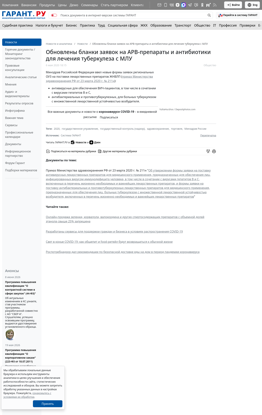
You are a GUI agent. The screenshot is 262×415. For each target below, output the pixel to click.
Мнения (10, 84)
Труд (101, 25)
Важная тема (14, 118)
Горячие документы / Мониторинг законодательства (20, 53)
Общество (202, 25)
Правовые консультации (14, 67)
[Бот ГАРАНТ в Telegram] (196, 5)
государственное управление (80, 128)
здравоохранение (158, 128)
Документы (13, 144)
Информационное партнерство (18, 153)
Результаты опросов (19, 103)
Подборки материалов (21, 170)
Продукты (47, 5)
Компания (10, 5)
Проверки (247, 25)
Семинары (89, 5)
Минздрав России (195, 128)
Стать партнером (114, 5)
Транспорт (183, 25)
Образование (161, 25)
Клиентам (138, 5)
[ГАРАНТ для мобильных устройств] (165, 5)
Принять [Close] (48, 404)
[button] (238, 15)
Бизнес (71, 25)
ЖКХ (144, 25)
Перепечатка (208, 135)
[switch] (54, 15)
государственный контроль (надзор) (122, 128)
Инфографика (15, 111)
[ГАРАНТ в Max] (183, 5)
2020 (57, 128)
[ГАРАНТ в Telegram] (190, 5)
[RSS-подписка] (215, 5)
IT (214, 25)
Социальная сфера (123, 25)
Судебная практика (17, 25)
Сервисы (11, 125)
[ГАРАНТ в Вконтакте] (172, 5)
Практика (87, 25)
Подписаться (109, 117)
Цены (62, 5)
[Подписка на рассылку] (159, 5)
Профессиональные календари (19, 134)
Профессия (228, 25)
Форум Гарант (15, 163)
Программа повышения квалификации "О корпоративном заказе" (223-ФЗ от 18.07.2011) (20, 355)
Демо (74, 5)
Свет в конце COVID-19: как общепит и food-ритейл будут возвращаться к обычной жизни (109, 242)
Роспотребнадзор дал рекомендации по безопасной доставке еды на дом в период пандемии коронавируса (123, 252)
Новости (11, 42)
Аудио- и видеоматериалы (17, 94)
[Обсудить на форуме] (208, 151)
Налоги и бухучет (49, 25)
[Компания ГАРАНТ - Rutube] (208, 5)
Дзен (94, 142)
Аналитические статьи (21, 77)
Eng (252, 5)
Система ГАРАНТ (71, 135)
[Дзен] (177, 5)
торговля (176, 128)
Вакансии (28, 5)
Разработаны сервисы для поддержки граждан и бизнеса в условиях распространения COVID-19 (114, 232)
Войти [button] (233, 5)
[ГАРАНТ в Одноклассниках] (202, 5)
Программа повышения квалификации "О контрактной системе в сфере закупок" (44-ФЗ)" (20, 287)
